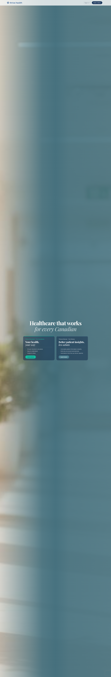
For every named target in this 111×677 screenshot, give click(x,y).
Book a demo (97, 2)
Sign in (87, 2)
